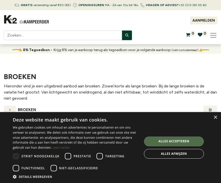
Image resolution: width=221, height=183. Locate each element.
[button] (75, 176)
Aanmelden (203, 20)
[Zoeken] (127, 35)
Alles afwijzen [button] (174, 153)
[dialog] (110, 147)
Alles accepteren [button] (173, 141)
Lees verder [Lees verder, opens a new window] (61, 147)
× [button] (215, 117)
